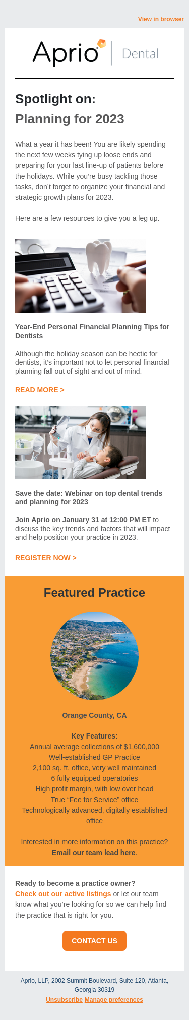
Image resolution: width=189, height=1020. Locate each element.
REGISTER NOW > (46, 558)
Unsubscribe (64, 999)
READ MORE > (40, 390)
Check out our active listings (63, 894)
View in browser (161, 19)
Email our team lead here (94, 852)
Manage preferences (114, 999)
